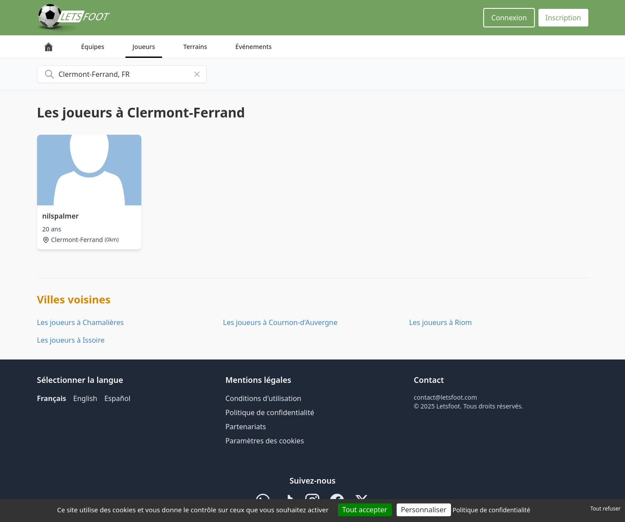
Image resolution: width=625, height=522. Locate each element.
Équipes (93, 46)
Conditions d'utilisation (263, 398)
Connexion (509, 18)
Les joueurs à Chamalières (80, 322)
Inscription (563, 18)
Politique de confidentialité (269, 412)
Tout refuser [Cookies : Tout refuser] (606, 508)
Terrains (195, 46)
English (85, 398)
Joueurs (144, 46)
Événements (253, 46)
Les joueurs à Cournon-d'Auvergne (280, 322)
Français (51, 398)
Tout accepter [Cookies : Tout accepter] (364, 509)
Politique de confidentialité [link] (491, 510)
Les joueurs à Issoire (71, 340)
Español (117, 398)
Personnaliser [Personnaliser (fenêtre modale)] (424, 509)
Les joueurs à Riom (440, 322)
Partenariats (245, 426)
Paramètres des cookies (264, 441)
